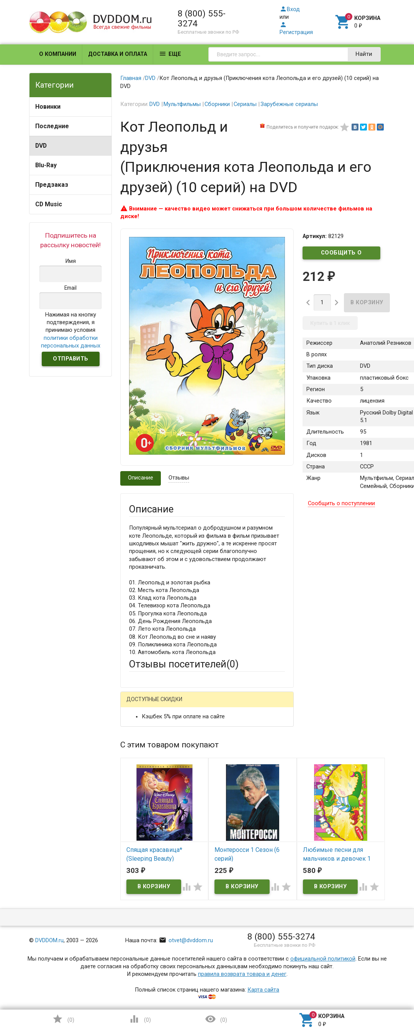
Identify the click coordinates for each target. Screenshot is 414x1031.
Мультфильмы (182, 104)
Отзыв (137, 849)
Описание (140, 478)
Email (135, 772)
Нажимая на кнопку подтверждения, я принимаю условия (70, 330)
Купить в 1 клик (330, 323)
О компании (57, 54)
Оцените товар (148, 836)
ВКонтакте (224, 705)
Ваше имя (141, 744)
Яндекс (153, 717)
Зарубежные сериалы (289, 104)
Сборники (217, 104)
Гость (139, 704)
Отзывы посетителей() (184, 664)
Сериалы (245, 104)
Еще (170, 53)
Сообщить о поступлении (341, 254)
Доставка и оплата (117, 54)
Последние (52, 126)
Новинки (48, 106)
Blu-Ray (46, 165)
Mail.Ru (178, 705)
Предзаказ (51, 184)
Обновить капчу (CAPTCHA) (225, 964)
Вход (290, 9)
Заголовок (143, 808)
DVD (41, 145)
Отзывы (179, 478)
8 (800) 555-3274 (202, 18)
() (63, 1018)
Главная (130, 78)
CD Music (48, 204)
